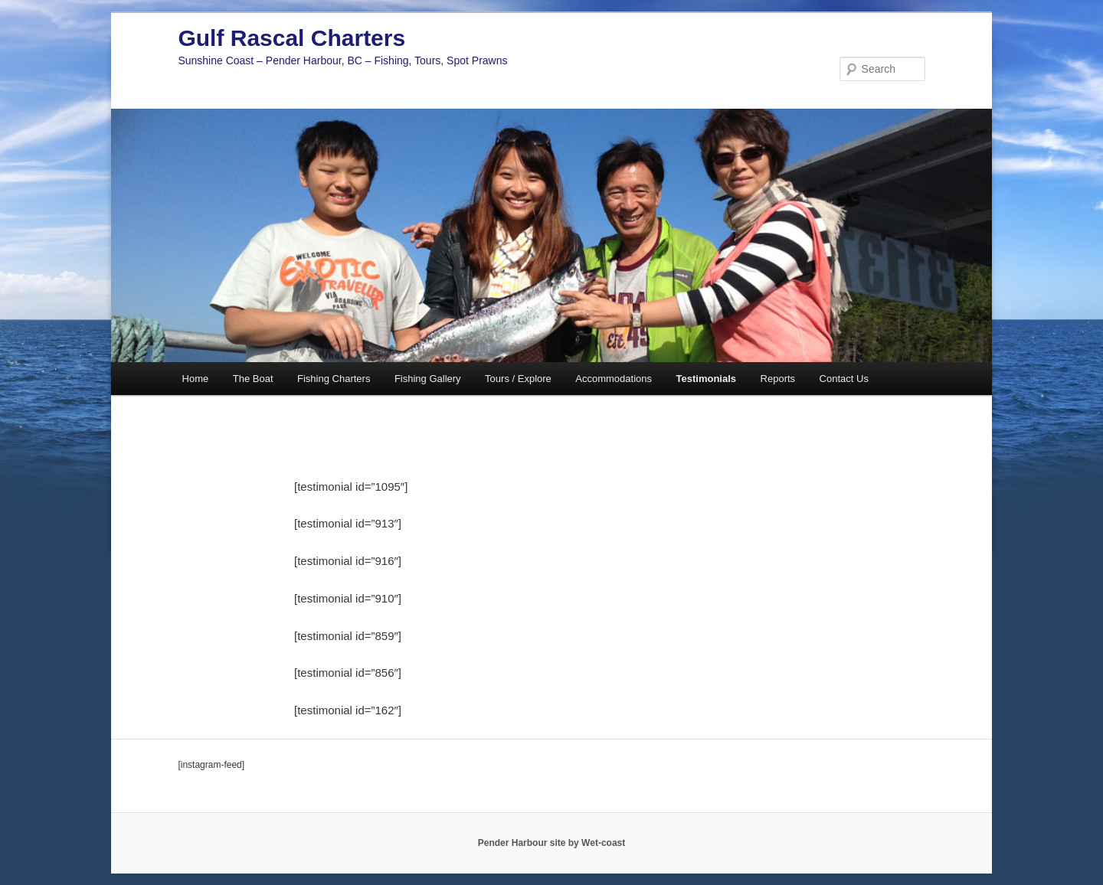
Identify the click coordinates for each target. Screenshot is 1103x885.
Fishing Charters (333, 378)
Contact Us (844, 378)
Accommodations (613, 378)
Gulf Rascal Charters (291, 38)
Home (195, 378)
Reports (778, 378)
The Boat (253, 378)
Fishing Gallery (427, 378)
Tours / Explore (518, 378)
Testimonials (706, 378)
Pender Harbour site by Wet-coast (552, 843)
